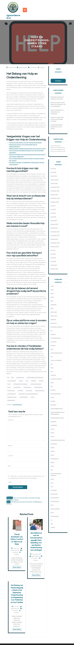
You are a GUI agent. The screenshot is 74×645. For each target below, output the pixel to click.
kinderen (53, 390)
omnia (52, 436)
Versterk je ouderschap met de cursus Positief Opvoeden (57, 119)
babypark (53, 319)
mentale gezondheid (35, 384)
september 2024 (55, 242)
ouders (52, 447)
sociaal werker (55, 497)
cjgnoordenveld (55, 145)
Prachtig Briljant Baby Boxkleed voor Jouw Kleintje (56, 126)
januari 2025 (54, 228)
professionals (11, 390)
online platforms (38, 387)
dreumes (53, 345)
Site (9, 466)
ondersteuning (27, 387)
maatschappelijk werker (57, 417)
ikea (52, 371)
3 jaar (52, 286)
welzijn (32, 397)
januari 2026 (54, 183)
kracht (9, 384)
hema (52, 367)
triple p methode (55, 508)
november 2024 (55, 235)
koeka (52, 397)
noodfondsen (17, 387)
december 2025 (55, 187)
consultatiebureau (56, 338)
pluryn (52, 466)
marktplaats (54, 425)
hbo (52, 364)
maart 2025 (54, 220)
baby (52, 308)
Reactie (11, 420)
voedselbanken (24, 397)
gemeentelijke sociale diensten (35, 377)
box (52, 330)
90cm (52, 289)
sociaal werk (54, 494)
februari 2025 (54, 224)
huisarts (21, 380)
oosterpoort (54, 443)
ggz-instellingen (11, 380)
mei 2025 (53, 213)
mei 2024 (53, 257)
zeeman (53, 527)
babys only (54, 323)
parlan (52, 455)
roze (52, 486)
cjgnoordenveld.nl (13, 16)
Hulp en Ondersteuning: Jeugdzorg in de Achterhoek (57, 111)
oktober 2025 (54, 194)
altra (52, 301)
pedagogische (55, 458)
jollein (52, 382)
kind (52, 386)
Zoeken (58, 69)
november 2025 (55, 190)
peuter (52, 462)
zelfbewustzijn (11, 400)
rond (52, 482)
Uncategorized (17, 404)
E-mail (10, 456)
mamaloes (53, 421)
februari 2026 (54, 179)
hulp (27, 380)
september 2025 (55, 198)
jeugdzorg (53, 375)
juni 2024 (53, 254)
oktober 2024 (54, 239)
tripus (52, 512)
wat (52, 523)
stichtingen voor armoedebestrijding (28, 393)
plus (52, 469)
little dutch (53, 404)
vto (51, 520)
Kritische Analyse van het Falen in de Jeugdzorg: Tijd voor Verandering (58, 104)
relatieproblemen (39, 390)
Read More (17, 567)
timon (52, 505)
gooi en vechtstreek (56, 360)
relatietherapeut (11, 393)
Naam (10, 445)
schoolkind (54, 490)
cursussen (53, 341)
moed (8, 387)
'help (12, 377)
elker (52, 349)
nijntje (52, 432)
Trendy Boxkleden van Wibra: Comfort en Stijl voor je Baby (17, 539)
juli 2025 (53, 205)
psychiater (20, 390)
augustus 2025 (55, 202)
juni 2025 (53, 209)
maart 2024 (54, 265)
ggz (52, 356)
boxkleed (53, 334)
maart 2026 (54, 176)
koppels (41, 380)
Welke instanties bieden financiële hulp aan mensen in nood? (27, 148)
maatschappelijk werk (57, 408)
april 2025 (53, 216)
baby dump (54, 312)
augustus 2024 (55, 246)
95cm (52, 293)
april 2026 (53, 172)
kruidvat (53, 401)
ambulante (53, 304)
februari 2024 (54, 268)
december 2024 (55, 231)
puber (52, 479)
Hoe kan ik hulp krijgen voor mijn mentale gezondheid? (25, 142)
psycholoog (29, 390)
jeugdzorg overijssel (56, 378)
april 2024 (53, 261)
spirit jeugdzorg (55, 501)
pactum (53, 451)
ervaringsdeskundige (56, 352)
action (52, 297)
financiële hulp (20, 377)
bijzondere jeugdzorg (56, 326)
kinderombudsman (56, 393)
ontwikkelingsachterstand (58, 440)
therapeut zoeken (12, 397)
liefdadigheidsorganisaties (21, 384)
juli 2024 (53, 250)
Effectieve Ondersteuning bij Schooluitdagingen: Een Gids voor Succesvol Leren (58, 149)
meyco (52, 429)
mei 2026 (53, 168)
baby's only (54, 315)
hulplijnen (33, 380)
